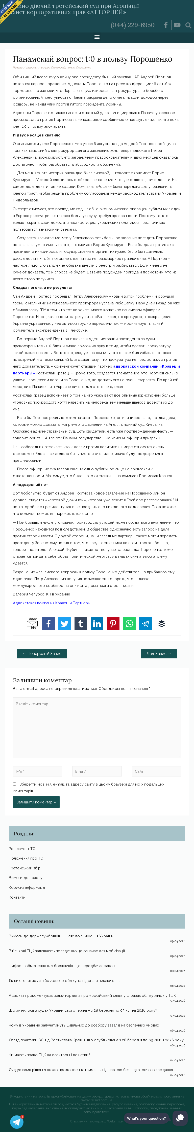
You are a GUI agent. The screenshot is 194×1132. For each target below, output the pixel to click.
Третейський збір (24, 868)
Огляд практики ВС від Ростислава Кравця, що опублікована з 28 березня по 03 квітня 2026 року (96, 1040)
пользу (71, 67)
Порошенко (83, 67)
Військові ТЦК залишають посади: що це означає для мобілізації (67, 951)
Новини (17, 67)
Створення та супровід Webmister (97, 1121)
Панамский (58, 67)
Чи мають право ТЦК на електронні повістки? (49, 1055)
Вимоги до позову (25, 877)
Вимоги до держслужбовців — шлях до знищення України (61, 936)
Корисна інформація (27, 887)
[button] (97, 36)
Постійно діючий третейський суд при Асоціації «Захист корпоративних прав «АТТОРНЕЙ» (78, 9)
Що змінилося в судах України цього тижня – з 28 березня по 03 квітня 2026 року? (83, 1010)
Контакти (17, 897)
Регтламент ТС (22, 848)
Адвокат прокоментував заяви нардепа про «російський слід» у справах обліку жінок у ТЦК (92, 995)
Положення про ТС (26, 858)
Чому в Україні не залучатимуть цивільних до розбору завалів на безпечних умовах (84, 1025)
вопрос (45, 67)
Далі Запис (159, 653)
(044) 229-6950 (133, 25)
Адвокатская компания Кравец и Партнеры (51, 603)
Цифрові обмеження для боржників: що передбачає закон (62, 966)
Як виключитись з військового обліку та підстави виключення (64, 980)
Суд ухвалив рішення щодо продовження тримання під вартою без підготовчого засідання (91, 1070)
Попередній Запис (41, 653)
